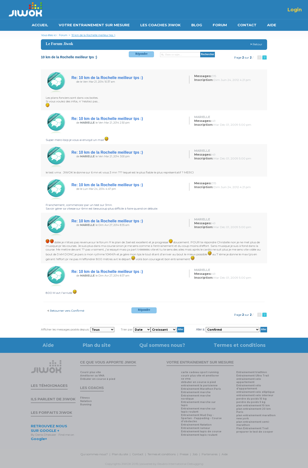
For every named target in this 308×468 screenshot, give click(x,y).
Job (195, 454)
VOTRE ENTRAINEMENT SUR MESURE (94, 25)
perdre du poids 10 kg (251, 398)
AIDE (271, 25)
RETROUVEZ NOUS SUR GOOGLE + (49, 428)
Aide (48, 345)
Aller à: (200, 329)
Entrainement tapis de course (201, 431)
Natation (86, 401)
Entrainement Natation (196, 424)
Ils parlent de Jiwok (53, 399)
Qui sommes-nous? (94, 454)
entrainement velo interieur (254, 395)
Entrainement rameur (195, 428)
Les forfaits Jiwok (51, 412)
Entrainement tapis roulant (199, 434)
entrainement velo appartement (248, 380)
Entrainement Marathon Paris (201, 388)
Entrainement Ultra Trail (252, 375)
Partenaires (210, 454)
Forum (63, 35)
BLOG (196, 25)
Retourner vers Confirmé (67, 310)
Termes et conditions (240, 345)
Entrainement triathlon (251, 372)
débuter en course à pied (198, 382)
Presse (184, 454)
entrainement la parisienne (199, 385)
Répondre (141, 53)
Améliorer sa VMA (92, 375)
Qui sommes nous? (162, 345)
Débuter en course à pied (97, 379)
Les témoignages (49, 385)
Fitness (85, 397)
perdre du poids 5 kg (250, 402)
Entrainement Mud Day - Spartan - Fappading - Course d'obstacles (201, 418)
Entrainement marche (196, 392)
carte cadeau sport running (200, 372)
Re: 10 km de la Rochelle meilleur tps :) (107, 78)
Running (85, 404)
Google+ (39, 438)
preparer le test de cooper (254, 431)
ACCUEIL (40, 25)
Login (294, 10)
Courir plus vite (90, 372)
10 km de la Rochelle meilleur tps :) (93, 35)
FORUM (220, 25)
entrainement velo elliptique (255, 392)
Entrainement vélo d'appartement (248, 387)
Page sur (243, 57)
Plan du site (97, 345)
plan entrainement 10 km (253, 405)
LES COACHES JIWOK (160, 25)
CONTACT (247, 25)
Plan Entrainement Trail (252, 428)
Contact (137, 454)
